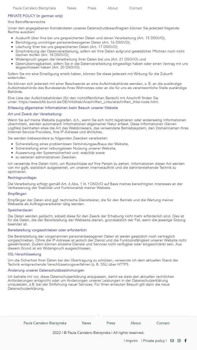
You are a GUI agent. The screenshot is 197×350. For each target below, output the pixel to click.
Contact (135, 8)
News (71, 8)
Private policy (154, 340)
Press (92, 8)
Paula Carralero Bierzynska (34, 8)
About (113, 8)
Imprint (132, 340)
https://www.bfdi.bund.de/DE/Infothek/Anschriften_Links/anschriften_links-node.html (88, 101)
